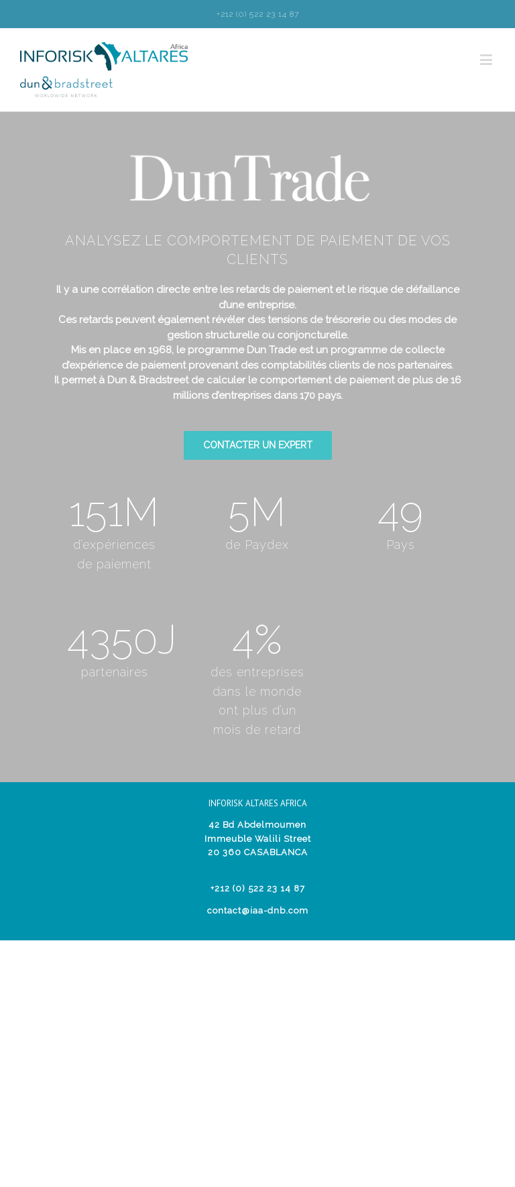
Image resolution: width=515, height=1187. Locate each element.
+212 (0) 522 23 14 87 (258, 14)
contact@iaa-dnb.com (257, 910)
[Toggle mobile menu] (487, 59)
